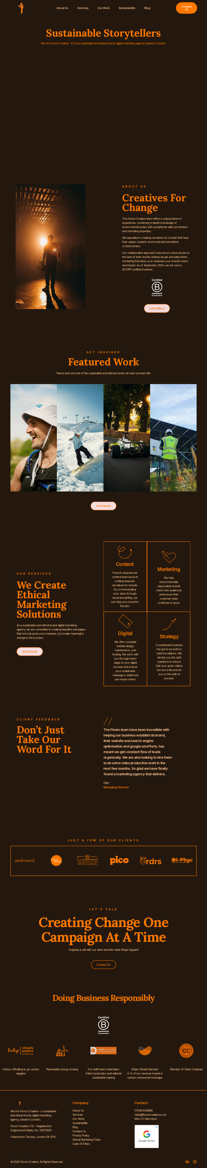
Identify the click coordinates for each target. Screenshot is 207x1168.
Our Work (103, 8)
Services (82, 8)
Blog (147, 8)
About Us (62, 8)
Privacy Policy (80, 1135)
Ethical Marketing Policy (86, 1139)
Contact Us (79, 1131)
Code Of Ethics (81, 1143)
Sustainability (127, 8)
